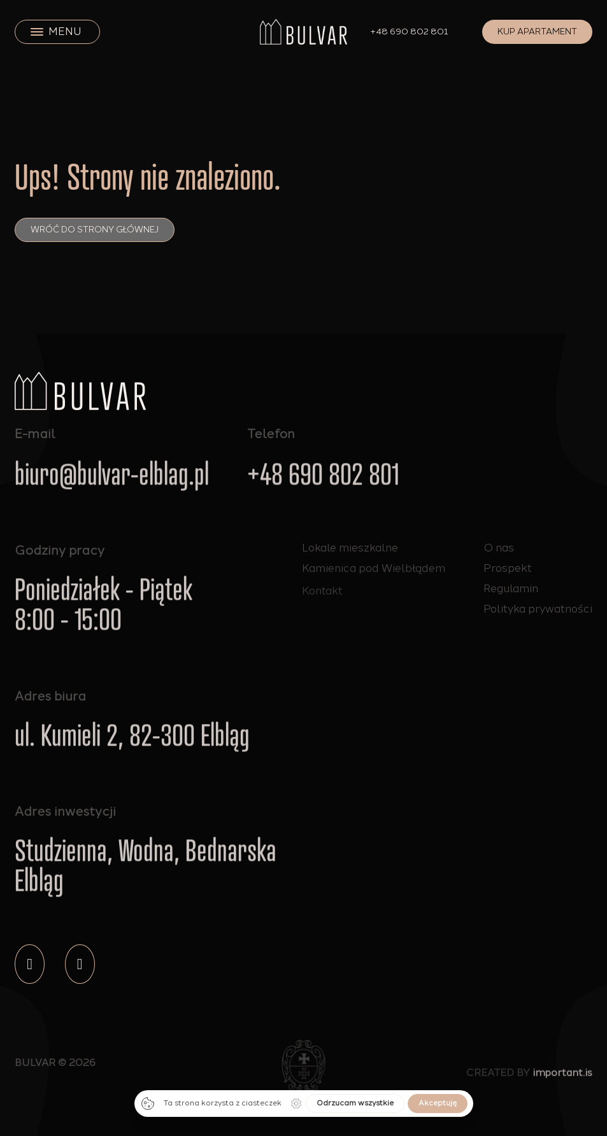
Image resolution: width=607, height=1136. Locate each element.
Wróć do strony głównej (95, 229)
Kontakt (322, 596)
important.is (562, 1076)
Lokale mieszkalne (350, 547)
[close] (37, 31)
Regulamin (510, 588)
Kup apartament (537, 31)
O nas (498, 547)
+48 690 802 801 (409, 31)
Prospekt (507, 568)
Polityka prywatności (537, 608)
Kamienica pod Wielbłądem (373, 570)
